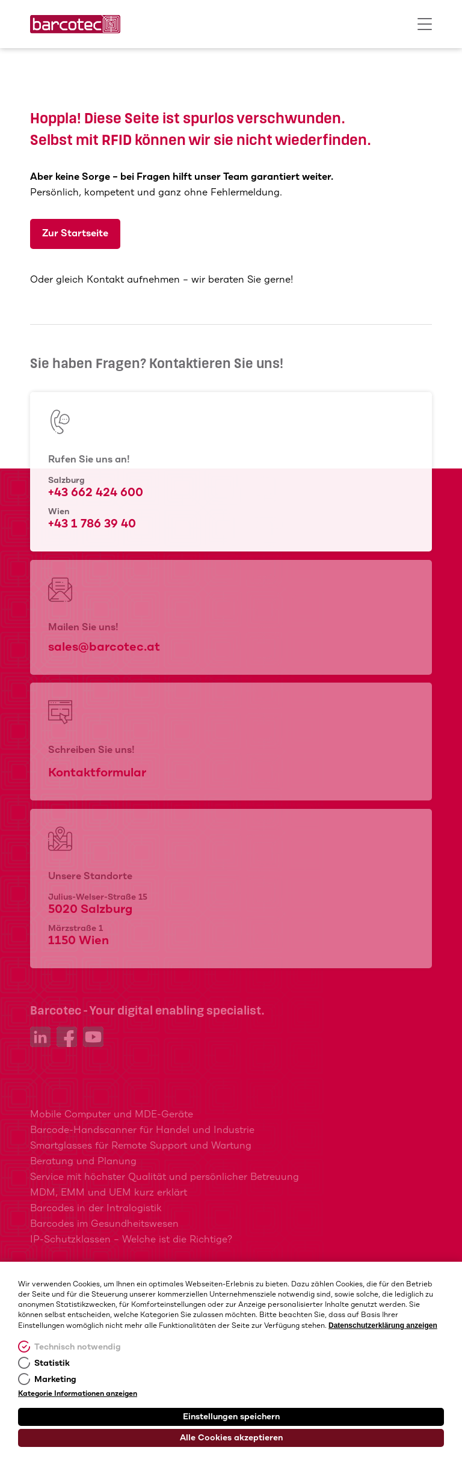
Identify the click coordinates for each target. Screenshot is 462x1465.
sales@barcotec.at (104, 647)
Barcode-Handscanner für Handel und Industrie (142, 1130)
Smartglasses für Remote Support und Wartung (140, 1146)
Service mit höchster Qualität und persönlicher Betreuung (164, 1177)
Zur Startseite (75, 233)
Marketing (55, 1379)
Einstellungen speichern (231, 1417)
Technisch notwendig (77, 1347)
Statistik (52, 1363)
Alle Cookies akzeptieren (231, 1438)
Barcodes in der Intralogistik (96, 1208)
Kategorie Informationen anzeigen (77, 1394)
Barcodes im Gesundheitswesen (104, 1224)
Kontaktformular (97, 773)
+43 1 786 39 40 (92, 524)
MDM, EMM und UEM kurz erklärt (108, 1193)
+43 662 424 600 (95, 493)
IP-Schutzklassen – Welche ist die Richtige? (131, 1239)
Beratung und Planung (83, 1161)
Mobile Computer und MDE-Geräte (111, 1114)
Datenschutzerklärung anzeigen (382, 1325)
